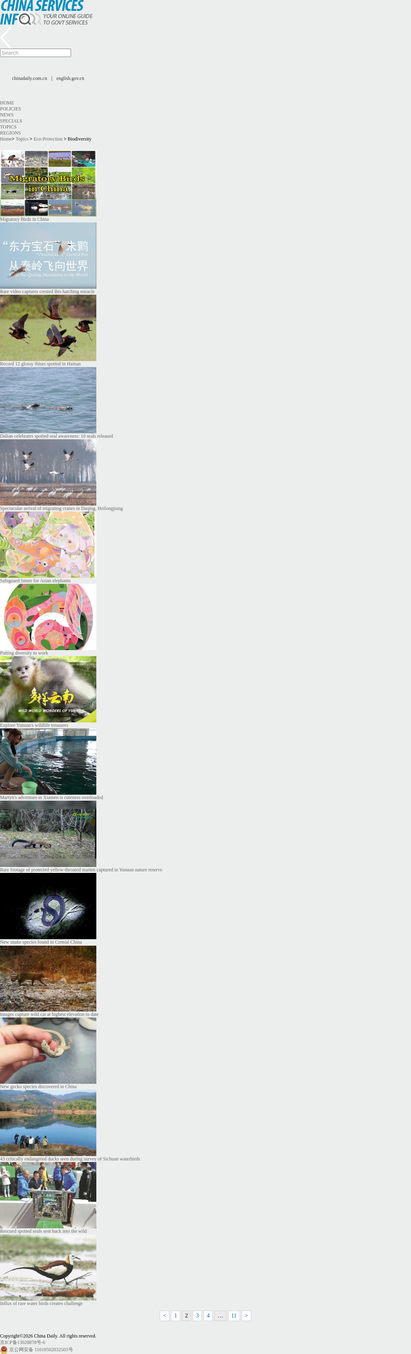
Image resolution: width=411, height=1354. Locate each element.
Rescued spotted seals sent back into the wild (43, 1231)
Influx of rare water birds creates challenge (41, 1303)
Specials (11, 121)
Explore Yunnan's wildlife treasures (34, 725)
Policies (10, 109)
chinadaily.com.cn (29, 78)
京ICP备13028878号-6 (22, 1342)
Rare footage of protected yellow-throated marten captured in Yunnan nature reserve (81, 870)
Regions (10, 133)
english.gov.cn (70, 78)
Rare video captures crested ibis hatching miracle (47, 291)
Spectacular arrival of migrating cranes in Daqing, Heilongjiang (61, 508)
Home (7, 103)
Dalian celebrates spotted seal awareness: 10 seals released (56, 436)
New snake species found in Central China (41, 942)
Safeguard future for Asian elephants (35, 580)
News (7, 115)
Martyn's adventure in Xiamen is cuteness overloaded (51, 797)
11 (233, 1316)
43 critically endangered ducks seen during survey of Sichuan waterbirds (70, 1159)
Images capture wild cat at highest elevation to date (49, 1014)
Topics (8, 127)
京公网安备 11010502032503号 (41, 1349)
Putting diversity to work (24, 653)
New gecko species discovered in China (38, 1086)
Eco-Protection (48, 139)
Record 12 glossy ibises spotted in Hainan (40, 364)
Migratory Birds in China (24, 219)
